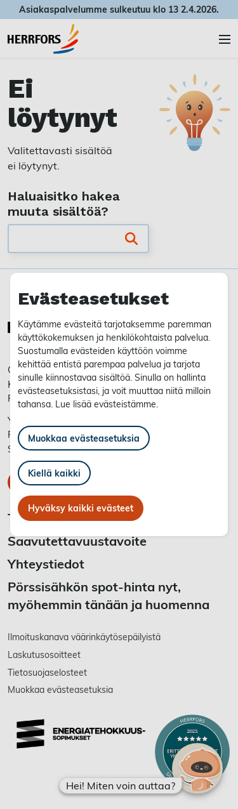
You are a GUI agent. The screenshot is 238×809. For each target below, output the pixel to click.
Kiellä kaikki (54, 473)
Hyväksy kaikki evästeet (80, 508)
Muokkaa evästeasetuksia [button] (84, 438)
